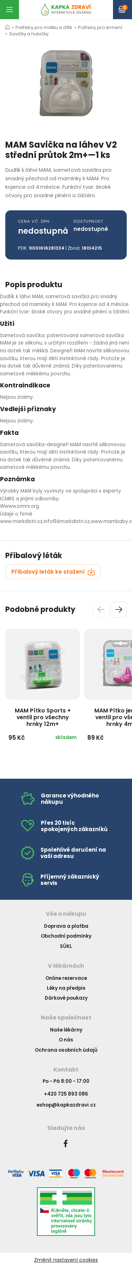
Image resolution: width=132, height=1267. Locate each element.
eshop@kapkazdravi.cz (66, 1105)
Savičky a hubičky (29, 34)
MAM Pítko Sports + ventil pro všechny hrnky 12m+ (43, 717)
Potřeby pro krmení (100, 27)
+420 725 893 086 (66, 1094)
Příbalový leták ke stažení (53, 571)
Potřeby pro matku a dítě (43, 27)
